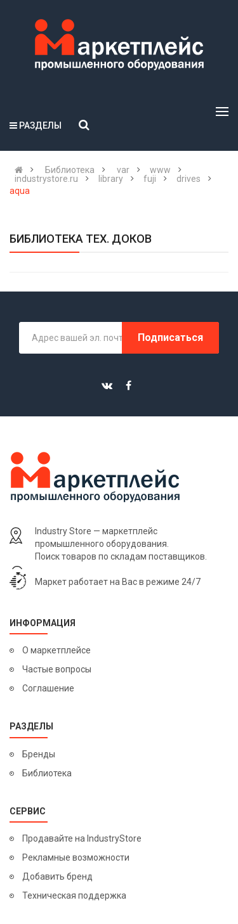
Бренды (38, 754)
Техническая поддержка (74, 895)
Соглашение (48, 688)
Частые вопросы (56, 669)
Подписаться (170, 337)
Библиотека (47, 773)
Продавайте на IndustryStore (82, 838)
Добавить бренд (57, 876)
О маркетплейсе (56, 650)
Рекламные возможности (75, 857)
